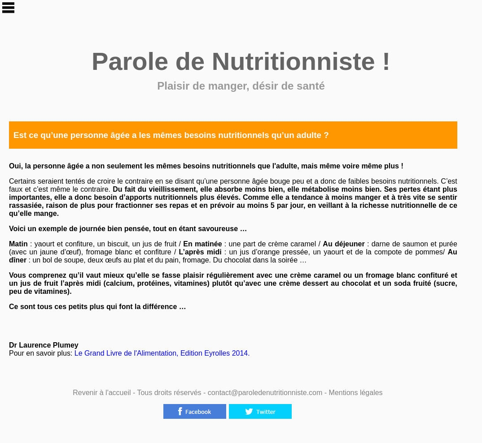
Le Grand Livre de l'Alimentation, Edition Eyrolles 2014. (161, 353)
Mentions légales (356, 392)
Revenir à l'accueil (102, 392)
